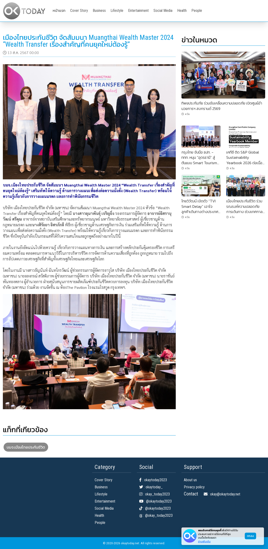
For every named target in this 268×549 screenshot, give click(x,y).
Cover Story (79, 10)
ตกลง (250, 536)
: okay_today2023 (154, 494)
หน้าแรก (59, 10)
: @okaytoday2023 (155, 501)
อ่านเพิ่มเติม (204, 541)
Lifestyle (117, 10)
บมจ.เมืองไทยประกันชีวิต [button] (26, 447)
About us (190, 480)
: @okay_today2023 (156, 515)
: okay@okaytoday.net (222, 494)
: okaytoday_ (151, 487)
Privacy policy (194, 487)
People (196, 10)
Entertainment (138, 10)
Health (182, 10)
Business (99, 10)
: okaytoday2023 (153, 480)
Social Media (162, 10)
